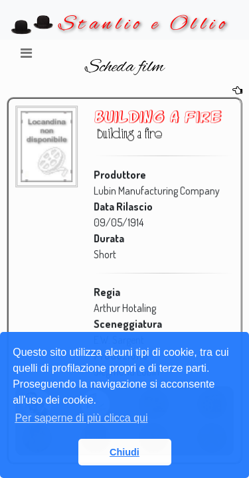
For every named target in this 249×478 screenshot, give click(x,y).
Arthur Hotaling (124, 306)
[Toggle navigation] (26, 56)
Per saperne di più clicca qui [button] (81, 418)
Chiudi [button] (124, 452)
